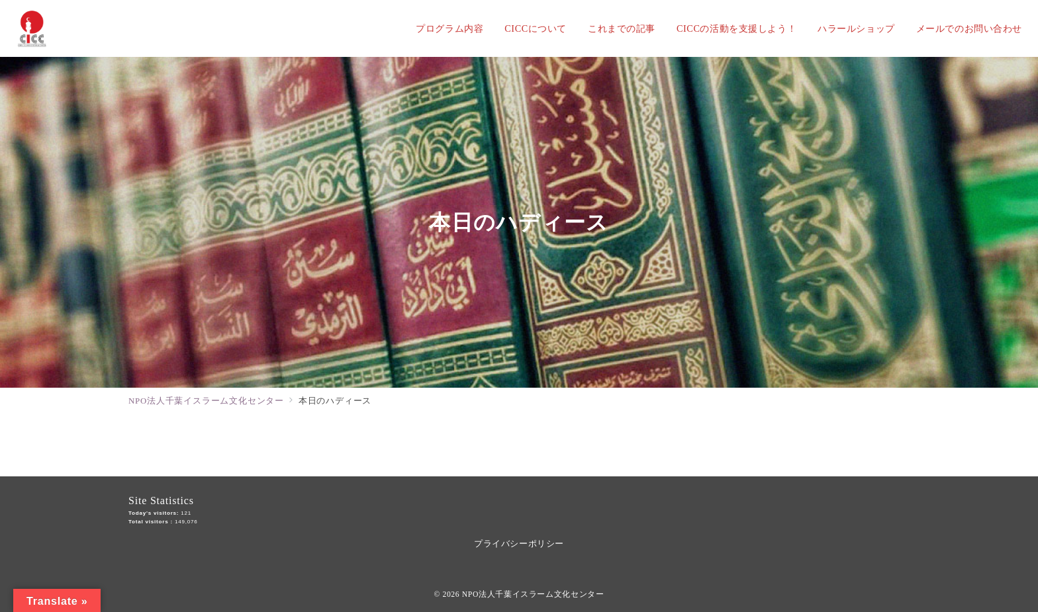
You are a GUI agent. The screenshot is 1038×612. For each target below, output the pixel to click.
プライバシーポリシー (518, 543)
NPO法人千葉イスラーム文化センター (533, 594)
